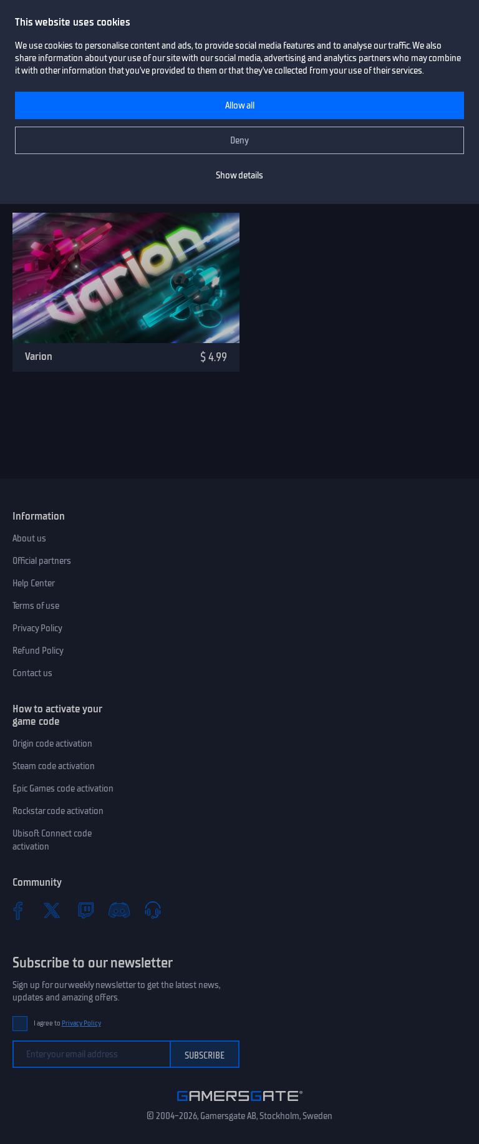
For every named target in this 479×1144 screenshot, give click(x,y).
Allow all (239, 105)
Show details (239, 175)
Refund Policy (38, 650)
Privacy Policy (37, 628)
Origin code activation (52, 743)
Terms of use (35, 605)
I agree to (67, 1023)
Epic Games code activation (63, 788)
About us (29, 538)
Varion (38, 356)
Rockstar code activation (58, 811)
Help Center (33, 583)
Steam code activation (53, 766)
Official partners (41, 561)
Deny (239, 140)
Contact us (32, 673)
